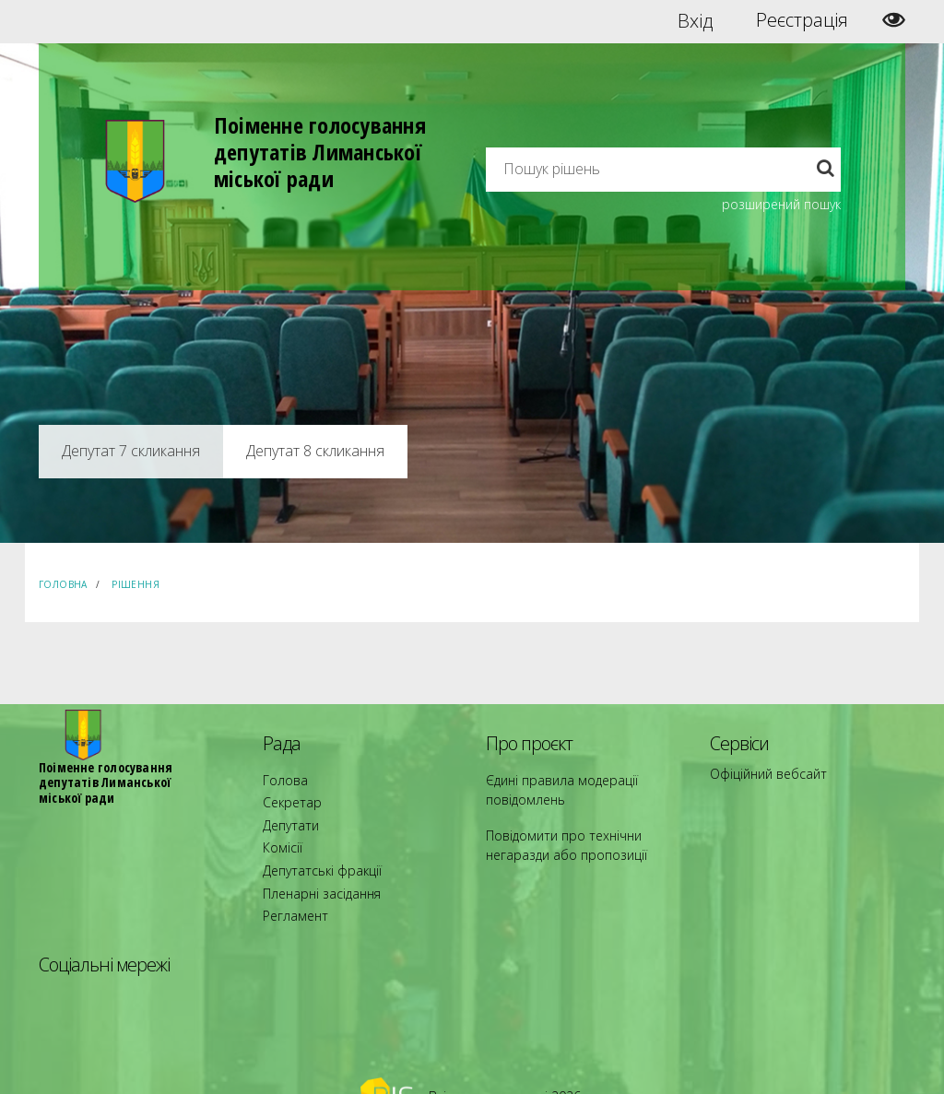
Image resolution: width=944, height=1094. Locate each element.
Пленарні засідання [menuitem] (314, 861)
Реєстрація (802, 20)
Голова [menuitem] (280, 778)
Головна (63, 584)
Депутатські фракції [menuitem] (312, 845)
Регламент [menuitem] (291, 878)
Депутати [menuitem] (287, 811)
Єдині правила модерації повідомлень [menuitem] (551, 787)
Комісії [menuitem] (279, 828)
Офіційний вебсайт (761, 772)
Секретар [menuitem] (287, 795)
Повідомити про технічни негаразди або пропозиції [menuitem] (581, 836)
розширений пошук (781, 204)
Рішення (135, 584)
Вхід (695, 20)
